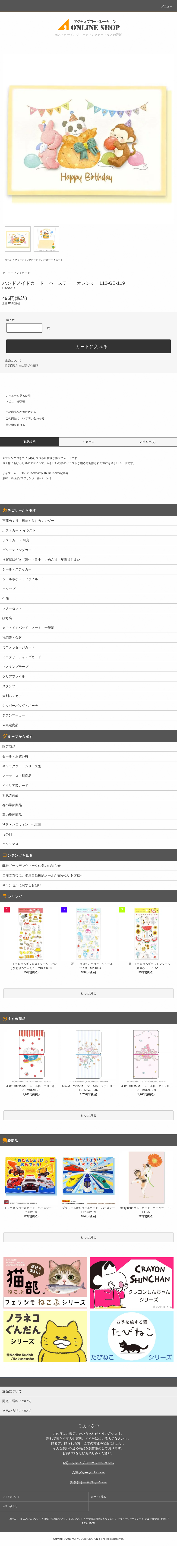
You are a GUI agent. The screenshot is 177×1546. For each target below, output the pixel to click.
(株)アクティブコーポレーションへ (88, 1463)
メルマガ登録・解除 (155, 1518)
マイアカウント (11, 1496)
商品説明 (29, 442)
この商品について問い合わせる (22, 418)
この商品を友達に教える (18, 412)
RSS (84, 1523)
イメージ (88, 442)
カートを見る (98, 1496)
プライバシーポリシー (129, 1518)
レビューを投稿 (12, 401)
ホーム (8, 260)
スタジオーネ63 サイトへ (88, 1482)
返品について (13, 360)
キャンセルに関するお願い (21, 885)
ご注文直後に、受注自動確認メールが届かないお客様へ (42, 875)
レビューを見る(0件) (15, 395)
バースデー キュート (52, 260)
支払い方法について (30, 1518)
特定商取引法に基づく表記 (21, 365)
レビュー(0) (147, 442)
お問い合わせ (10, 1506)
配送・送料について (54, 1518)
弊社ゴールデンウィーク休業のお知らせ (31, 866)
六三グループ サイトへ (88, 1472)
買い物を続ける (12, 425)
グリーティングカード (26, 260)
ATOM (91, 1523)
